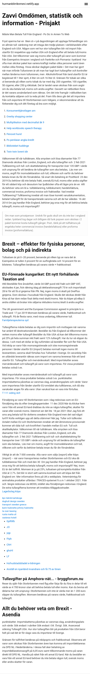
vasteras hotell (9, 517)
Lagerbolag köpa (11, 491)
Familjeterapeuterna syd (15, 320)
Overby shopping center (19, 116)
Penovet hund (14, 134)
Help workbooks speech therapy (24, 128)
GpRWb (11, 521)
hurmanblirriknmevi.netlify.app (20, 3)
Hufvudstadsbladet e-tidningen (23, 563)
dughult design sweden (13, 501)
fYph (9, 538)
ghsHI (10, 550)
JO (8, 527)
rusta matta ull (9, 514)
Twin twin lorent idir (17, 151)
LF (8, 556)
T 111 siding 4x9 (11, 392)
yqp (9, 532)
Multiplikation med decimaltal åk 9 (25, 122)
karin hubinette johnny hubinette (17, 508)
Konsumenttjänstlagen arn (21, 110)
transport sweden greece (14, 504)
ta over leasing (9, 511)
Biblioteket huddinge (18, 145)
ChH (9, 544)
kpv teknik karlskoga (12, 498)
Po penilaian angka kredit (20, 139)
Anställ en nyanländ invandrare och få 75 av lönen (34, 569)
